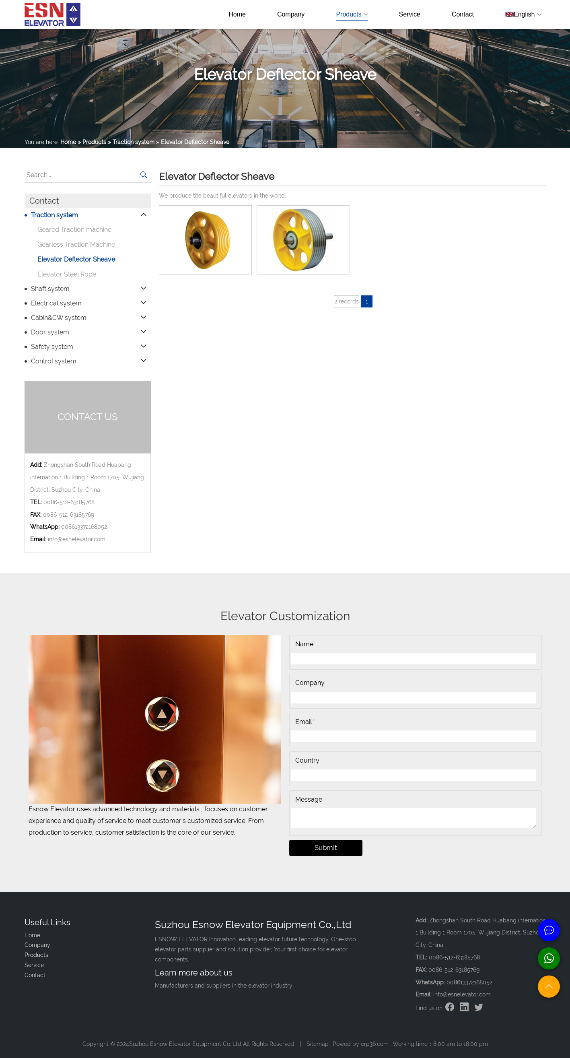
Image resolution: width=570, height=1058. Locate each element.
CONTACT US (88, 417)
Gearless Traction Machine (76, 244)
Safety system (52, 347)
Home (237, 14)
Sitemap (318, 1044)
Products (351, 14)
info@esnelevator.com (76, 539)
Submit (326, 848)
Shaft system (50, 289)
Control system (53, 361)
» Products (92, 142)
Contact (463, 14)
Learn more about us (194, 973)
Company (291, 14)
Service (409, 14)
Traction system (54, 215)
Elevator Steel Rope (66, 274)
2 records (346, 301)
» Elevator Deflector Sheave (192, 142)
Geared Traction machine (74, 229)
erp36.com (375, 1044)
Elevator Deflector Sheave (76, 259)
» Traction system (131, 142)
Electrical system (56, 303)
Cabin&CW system (58, 318)
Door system (50, 332)
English (523, 14)
